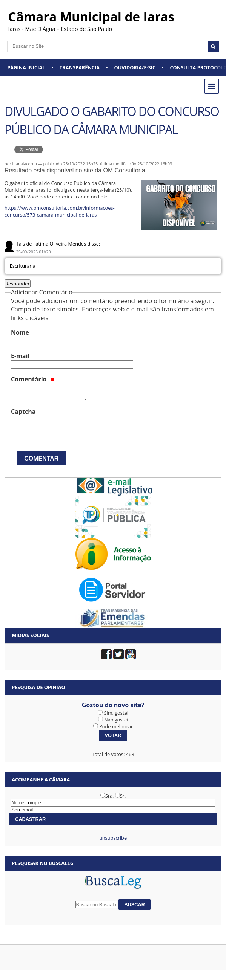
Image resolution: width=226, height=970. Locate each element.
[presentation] (68, 430)
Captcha (23, 411)
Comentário (33, 379)
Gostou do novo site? (113, 705)
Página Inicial (26, 67)
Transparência (80, 67)
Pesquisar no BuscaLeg (43, 863)
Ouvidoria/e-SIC (134, 67)
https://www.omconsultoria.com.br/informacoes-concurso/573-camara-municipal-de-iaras (60, 211)
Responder (17, 283)
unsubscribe (113, 837)
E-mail (20, 356)
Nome (20, 332)
